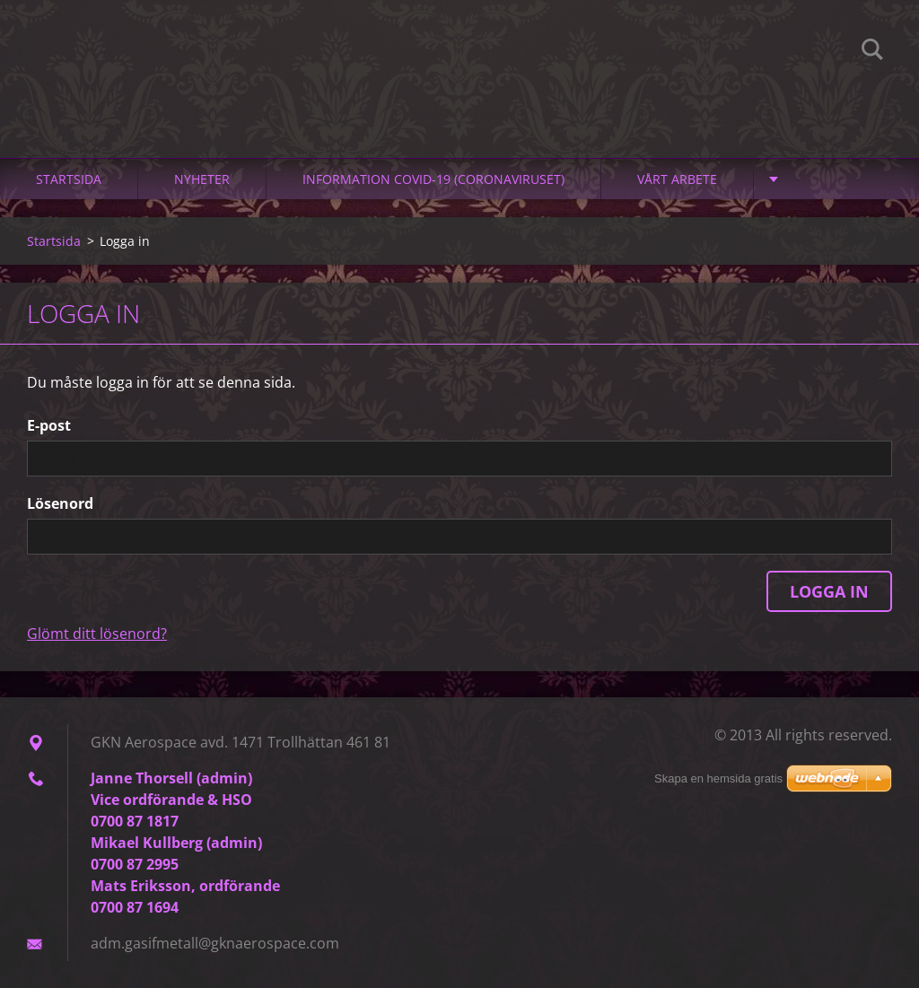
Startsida (68, 179)
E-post (49, 425)
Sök (872, 52)
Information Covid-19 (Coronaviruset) (433, 179)
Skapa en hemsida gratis (718, 778)
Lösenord (60, 503)
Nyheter (202, 179)
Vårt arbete (677, 179)
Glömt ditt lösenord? (97, 633)
